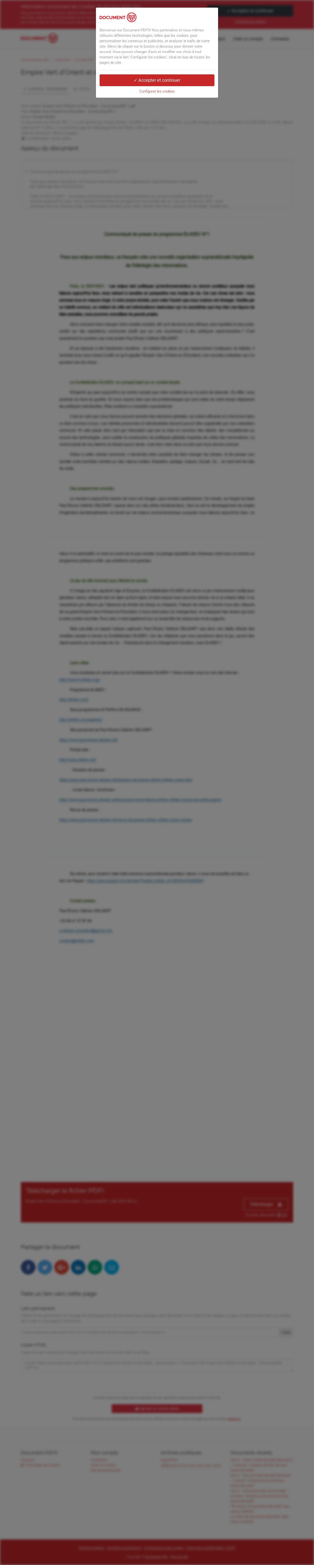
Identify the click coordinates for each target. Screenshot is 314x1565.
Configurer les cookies (157, 91)
